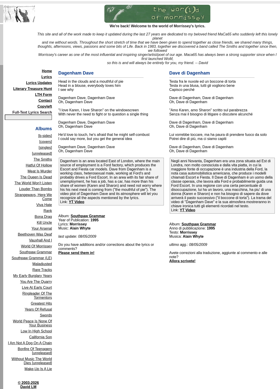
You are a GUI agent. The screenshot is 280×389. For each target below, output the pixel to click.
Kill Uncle (44, 222)
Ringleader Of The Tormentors (37, 295)
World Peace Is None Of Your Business (32, 323)
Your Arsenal (42, 228)
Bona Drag (43, 217)
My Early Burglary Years (32, 276)
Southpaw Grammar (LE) (32, 258)
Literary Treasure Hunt (32, 89)
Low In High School (36, 331)
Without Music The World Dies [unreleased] (32, 361)
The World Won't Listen (33, 183)
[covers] (45, 142)
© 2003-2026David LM (28, 385)
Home (47, 71)
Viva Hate (44, 205)
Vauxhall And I (40, 240)
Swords (46, 315)
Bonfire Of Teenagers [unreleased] (35, 351)
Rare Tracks (42, 270)
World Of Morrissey (36, 246)
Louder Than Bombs (35, 189)
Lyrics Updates (39, 83)
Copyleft (44, 106)
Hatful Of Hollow (39, 165)
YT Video (76, 202)
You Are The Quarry (36, 282)
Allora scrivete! (182, 261)
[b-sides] (45, 136)
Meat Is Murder (39, 171)
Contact (45, 100)
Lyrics (46, 77)
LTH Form (43, 95)
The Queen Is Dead (36, 177)
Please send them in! (76, 253)
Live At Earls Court (37, 287)
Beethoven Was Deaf (35, 234)
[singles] (45, 148)
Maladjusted (42, 264)
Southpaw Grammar (36, 252)
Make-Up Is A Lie (38, 369)
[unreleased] (42, 153)
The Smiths (43, 159)
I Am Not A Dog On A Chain (30, 343)
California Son (40, 337)
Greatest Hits (41, 303)
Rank (48, 211)
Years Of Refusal (38, 309)
